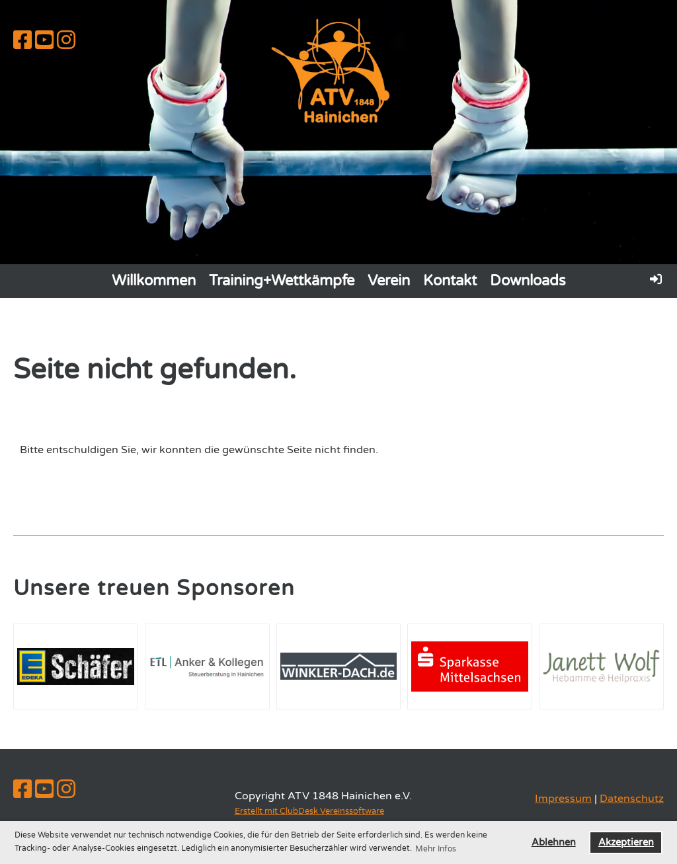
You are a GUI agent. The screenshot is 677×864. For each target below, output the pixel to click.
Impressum (563, 798)
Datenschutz (632, 798)
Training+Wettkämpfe (281, 280)
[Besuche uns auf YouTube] (44, 41)
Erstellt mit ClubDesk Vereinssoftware (309, 811)
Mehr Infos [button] (435, 848)
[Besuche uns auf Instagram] (66, 41)
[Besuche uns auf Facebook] (22, 41)
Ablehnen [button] (554, 842)
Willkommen (154, 280)
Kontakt (450, 280)
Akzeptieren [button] (626, 842)
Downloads (528, 280)
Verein (389, 280)
